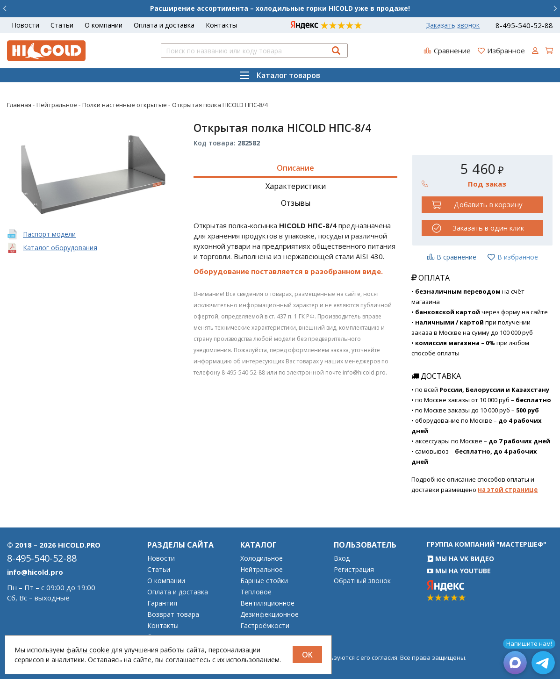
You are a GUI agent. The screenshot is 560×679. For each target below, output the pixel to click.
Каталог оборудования (60, 247)
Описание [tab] (295, 168)
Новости (25, 25)
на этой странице (508, 489)
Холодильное (261, 558)
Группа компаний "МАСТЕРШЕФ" (486, 544)
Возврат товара (173, 614)
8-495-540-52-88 (524, 25)
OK (307, 655)
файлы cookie (87, 649)
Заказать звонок (453, 25)
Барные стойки (264, 581)
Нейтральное (261, 569)
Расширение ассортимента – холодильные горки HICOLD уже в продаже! (280, 8)
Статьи (61, 25)
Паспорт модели (49, 234)
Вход (342, 558)
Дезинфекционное (269, 614)
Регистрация (354, 569)
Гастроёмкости (264, 625)
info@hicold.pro (35, 572)
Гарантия (162, 603)
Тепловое (256, 592)
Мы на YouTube (459, 570)
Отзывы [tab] (295, 203)
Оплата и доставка (164, 25)
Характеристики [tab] (296, 186)
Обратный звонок (362, 581)
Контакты (221, 25)
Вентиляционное (267, 603)
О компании (103, 25)
